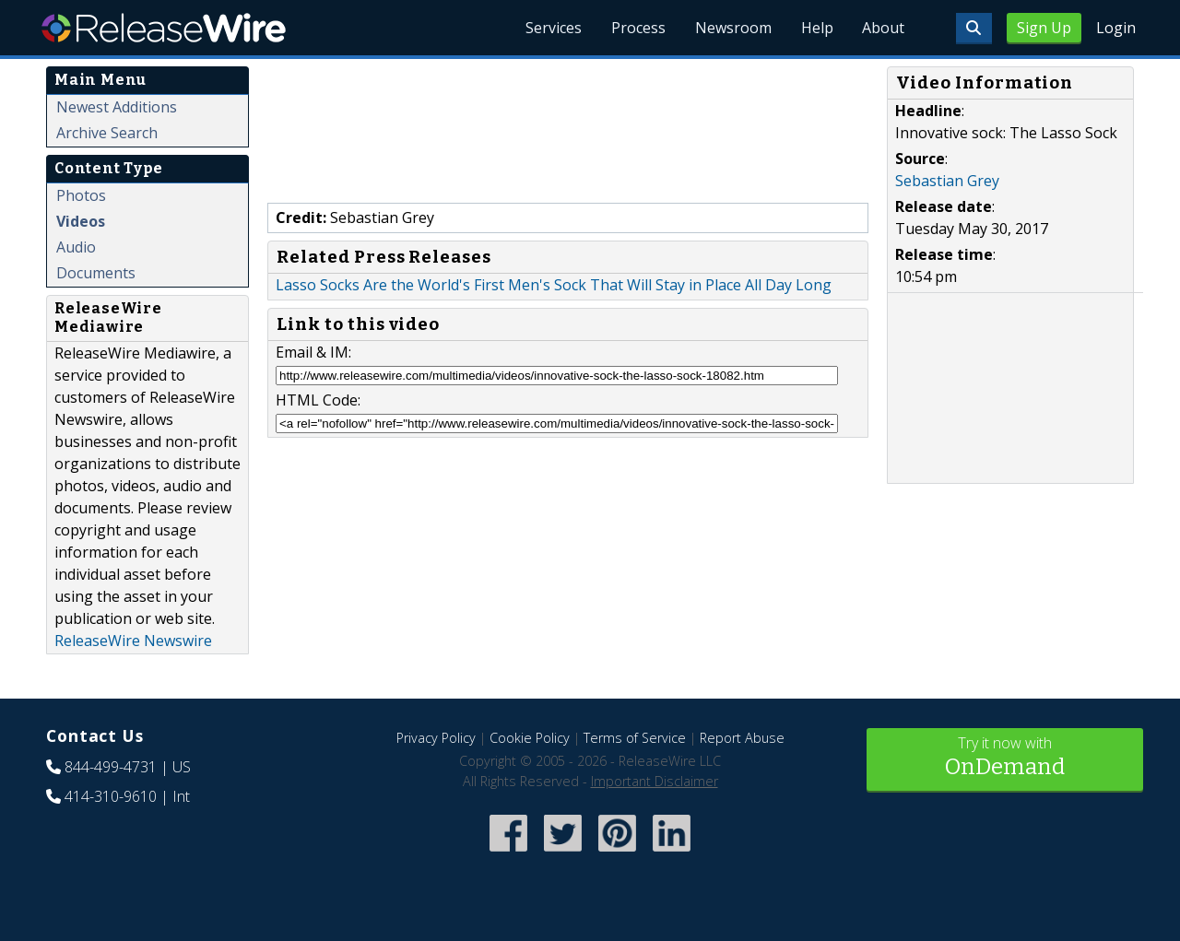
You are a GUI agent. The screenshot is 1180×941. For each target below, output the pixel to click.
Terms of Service (635, 738)
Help (816, 28)
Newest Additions (116, 107)
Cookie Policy (530, 738)
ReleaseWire (163, 27)
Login (1116, 28)
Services (553, 28)
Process (637, 28)
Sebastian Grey (947, 181)
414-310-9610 (111, 796)
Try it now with (1005, 758)
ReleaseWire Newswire (133, 640)
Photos (81, 195)
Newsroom (732, 28)
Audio (76, 247)
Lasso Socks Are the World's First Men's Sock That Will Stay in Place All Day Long (554, 285)
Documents (96, 273)
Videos (80, 221)
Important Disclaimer (654, 781)
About (883, 28)
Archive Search (107, 133)
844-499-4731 (111, 767)
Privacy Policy (436, 738)
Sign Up (1044, 28)
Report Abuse (742, 738)
